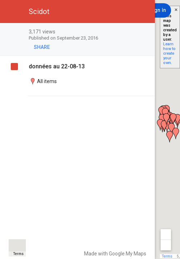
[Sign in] (157, 10)
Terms (167, 256)
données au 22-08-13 (57, 66)
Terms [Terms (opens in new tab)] (18, 254)
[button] (11, 11)
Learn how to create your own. (169, 53)
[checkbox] (146, 32)
